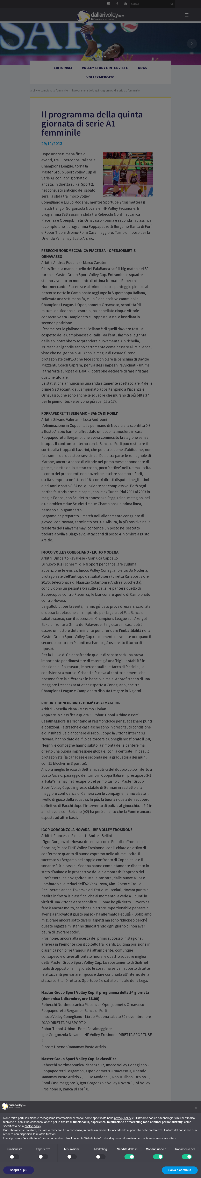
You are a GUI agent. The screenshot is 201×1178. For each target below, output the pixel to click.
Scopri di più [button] (18, 1170)
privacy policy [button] (122, 1118)
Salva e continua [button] (179, 1170)
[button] (195, 1108)
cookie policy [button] (33, 1126)
